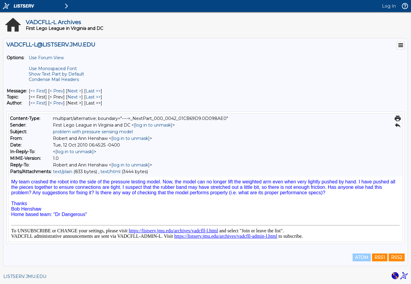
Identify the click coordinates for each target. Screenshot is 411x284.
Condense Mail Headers (54, 79)
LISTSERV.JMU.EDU (24, 276)
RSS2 (396, 257)
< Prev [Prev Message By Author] (56, 103)
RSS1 (379, 257)
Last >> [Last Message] (93, 91)
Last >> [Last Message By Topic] (93, 97)
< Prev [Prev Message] (56, 91)
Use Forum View (46, 57)
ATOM (361, 257)
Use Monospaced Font (53, 68)
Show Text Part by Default (56, 74)
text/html (110, 171)
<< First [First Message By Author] (37, 103)
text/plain (62, 171)
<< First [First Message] (37, 91)
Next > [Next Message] (74, 91)
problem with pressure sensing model (93, 131)
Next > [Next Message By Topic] (74, 97)
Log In (389, 6)
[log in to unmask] (153, 125)
